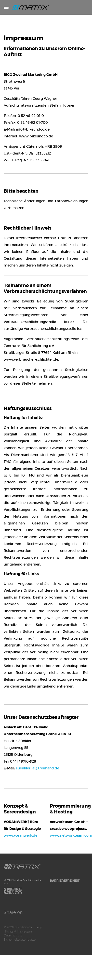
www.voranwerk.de (20, 835)
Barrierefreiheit (65, 881)
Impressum (25, 931)
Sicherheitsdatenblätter (20, 939)
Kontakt (10, 931)
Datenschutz (13, 935)
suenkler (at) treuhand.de (37, 768)
